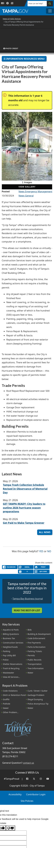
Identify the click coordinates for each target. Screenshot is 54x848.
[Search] (50, 3)
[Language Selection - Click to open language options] (2, 3)
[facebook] (10, 567)
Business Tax (9, 638)
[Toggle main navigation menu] (50, 11)
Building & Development (39, 634)
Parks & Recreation (37, 647)
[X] (26, 571)
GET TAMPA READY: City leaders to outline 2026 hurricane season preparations (24, 507)
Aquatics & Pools (11, 629)
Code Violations (10, 690)
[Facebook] (27, 779)
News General (26, 195)
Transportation (35, 664)
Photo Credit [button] (10, 48)
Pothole (6, 703)
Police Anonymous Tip (38, 703)
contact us (28, 762)
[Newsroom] (12, 3)
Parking (6, 651)
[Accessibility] (7, 3)
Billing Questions (11, 634)
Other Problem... (11, 712)
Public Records (34, 659)
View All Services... (11, 677)
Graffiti (6, 699)
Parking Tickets (35, 651)
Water (30, 672)
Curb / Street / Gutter (38, 690)
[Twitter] (34, 779)
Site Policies (27, 800)
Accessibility (14, 794)
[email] (26, 567)
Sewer (6, 708)
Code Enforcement (36, 638)
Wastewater (8, 672)
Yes (41, 551)
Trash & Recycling (11, 668)
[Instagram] (40, 779)
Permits (31, 655)
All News (44, 532)
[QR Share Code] (42, 571)
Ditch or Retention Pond (14, 695)
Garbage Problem (36, 695)
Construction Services (13, 642)
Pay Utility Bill (9, 655)
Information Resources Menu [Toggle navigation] (24, 58)
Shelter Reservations (12, 664)
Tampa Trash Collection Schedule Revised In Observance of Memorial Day (25, 488)
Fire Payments (34, 642)
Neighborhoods (10, 647)
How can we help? (36, 3)
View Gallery (26, 187)
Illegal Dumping (35, 699)
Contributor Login (36, 794)
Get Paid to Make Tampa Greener (23, 522)
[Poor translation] (10, 827)
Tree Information (36, 668)
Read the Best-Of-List (27, 610)
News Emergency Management (35, 191)
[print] (42, 567)
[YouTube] (47, 779)
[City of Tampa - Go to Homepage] (15, 11)
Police (5, 659)
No (49, 551)
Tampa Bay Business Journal (28, 598)
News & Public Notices (12, 19)
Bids (30, 629)
